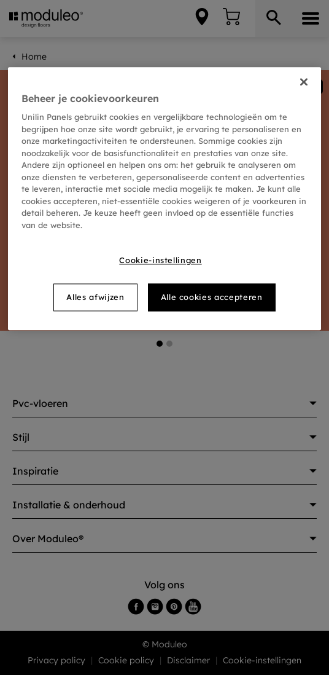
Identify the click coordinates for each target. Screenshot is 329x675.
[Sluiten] (303, 81)
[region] (164, 198)
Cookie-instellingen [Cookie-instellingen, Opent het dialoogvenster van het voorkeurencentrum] (160, 261)
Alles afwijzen (95, 297)
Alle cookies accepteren (212, 297)
